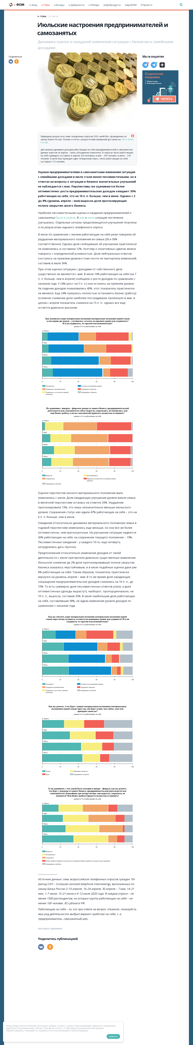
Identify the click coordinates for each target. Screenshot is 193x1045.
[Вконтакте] (11, 61)
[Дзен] (162, 65)
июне (90, 217)
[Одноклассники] (16, 61)
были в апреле (65, 217)
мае (81, 217)
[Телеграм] (145, 65)
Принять (113, 1036)
